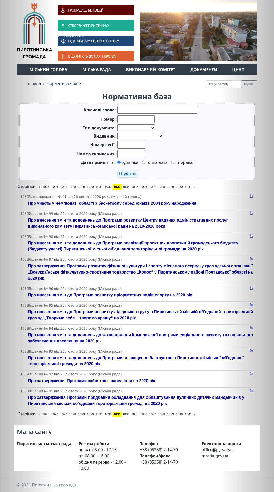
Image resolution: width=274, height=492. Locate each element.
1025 (45, 187)
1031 (99, 187)
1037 (152, 187)
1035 (134, 187)
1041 (188, 187)
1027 (63, 187)
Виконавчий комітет (150, 69)
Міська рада (97, 69)
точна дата (155, 162)
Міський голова (48, 69)
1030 (90, 187)
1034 (126, 187)
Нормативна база (64, 83)
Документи (203, 69)
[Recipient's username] (223, 84)
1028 (72, 187)
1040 (179, 187)
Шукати (249, 84)
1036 (143, 187)
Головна (33, 83)
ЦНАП (238, 69)
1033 (117, 187)
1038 (161, 187)
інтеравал (183, 162)
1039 (170, 187)
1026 (54, 187)
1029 (81, 187)
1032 (108, 187)
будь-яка (127, 162)
